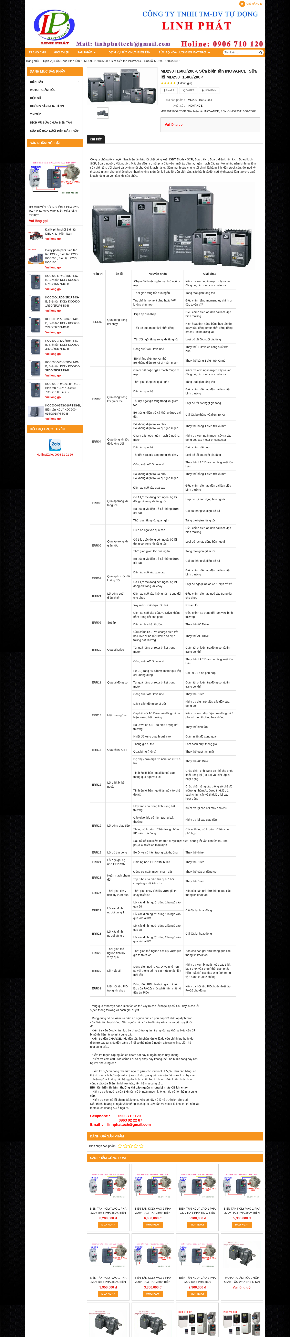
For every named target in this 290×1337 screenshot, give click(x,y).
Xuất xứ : (179, 105)
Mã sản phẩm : (175, 100)
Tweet (188, 90)
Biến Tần (55, 81)
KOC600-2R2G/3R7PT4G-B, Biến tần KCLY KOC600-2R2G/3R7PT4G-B (62, 323)
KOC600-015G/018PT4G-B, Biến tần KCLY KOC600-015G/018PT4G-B (63, 409)
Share (169, 90)
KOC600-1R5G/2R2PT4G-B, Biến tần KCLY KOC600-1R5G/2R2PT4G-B (62, 301)
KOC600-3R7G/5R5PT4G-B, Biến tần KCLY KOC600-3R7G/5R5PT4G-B (62, 344)
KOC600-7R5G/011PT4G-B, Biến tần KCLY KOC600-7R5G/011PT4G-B (63, 388)
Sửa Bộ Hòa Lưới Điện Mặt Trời (179, 52)
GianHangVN (255, 1326)
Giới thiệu (61, 52)
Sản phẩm (86, 52)
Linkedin (209, 90)
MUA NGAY (108, 1224)
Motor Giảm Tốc (55, 90)
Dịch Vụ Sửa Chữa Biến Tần (125, 52)
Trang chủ (37, 52)
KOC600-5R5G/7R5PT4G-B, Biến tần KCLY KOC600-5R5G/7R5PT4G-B (62, 366)
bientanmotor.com (177, 1307)
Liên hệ (218, 52)
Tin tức (35, 114)
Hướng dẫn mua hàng (47, 106)
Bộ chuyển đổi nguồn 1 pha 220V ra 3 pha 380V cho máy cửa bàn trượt (54, 211)
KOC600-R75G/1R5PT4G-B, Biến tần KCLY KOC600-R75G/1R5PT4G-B (62, 280)
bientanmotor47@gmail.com (128, 1307)
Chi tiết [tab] (96, 139)
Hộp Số (35, 98)
